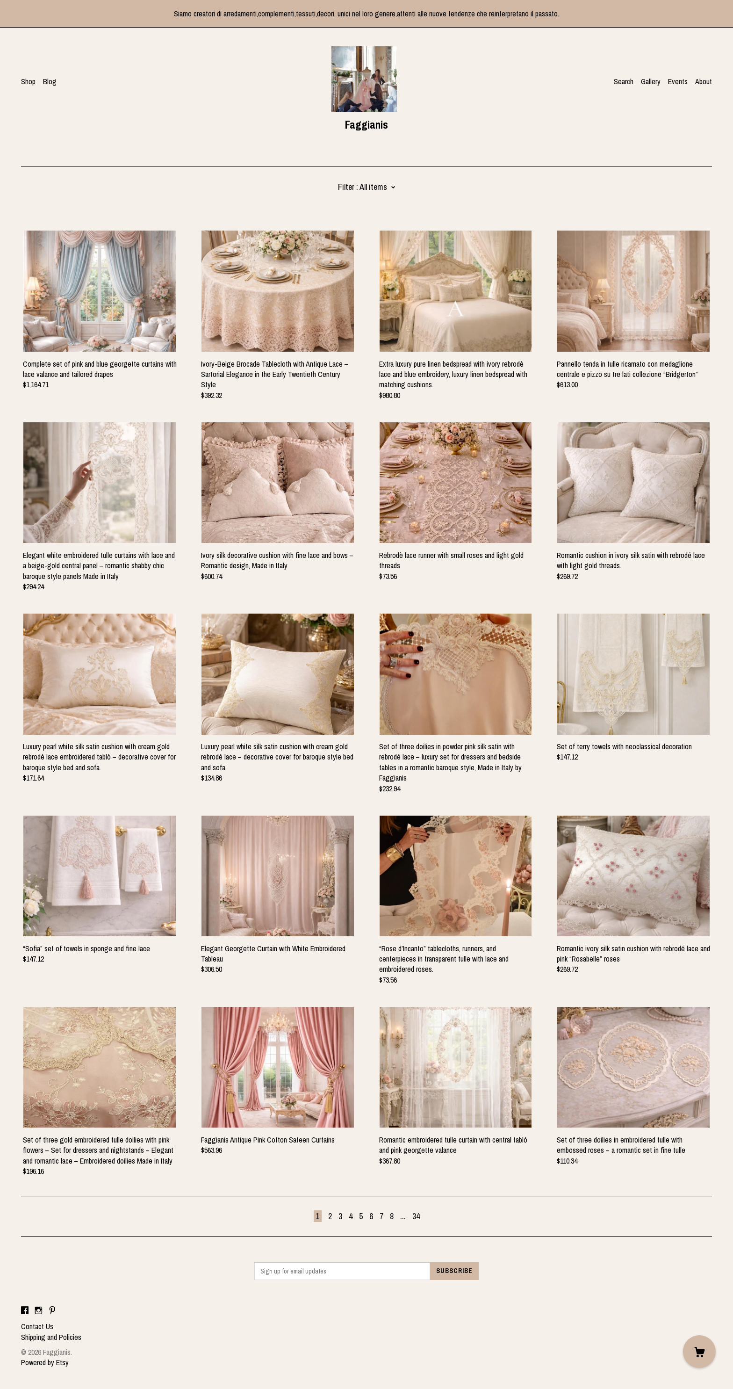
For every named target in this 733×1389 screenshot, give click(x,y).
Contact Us (37, 1326)
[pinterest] (52, 1310)
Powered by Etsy (45, 1362)
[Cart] (699, 1351)
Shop (28, 81)
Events (678, 81)
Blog (50, 81)
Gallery (651, 81)
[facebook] (25, 1310)
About (703, 81)
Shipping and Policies (51, 1337)
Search (623, 81)
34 (416, 1216)
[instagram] (38, 1310)
